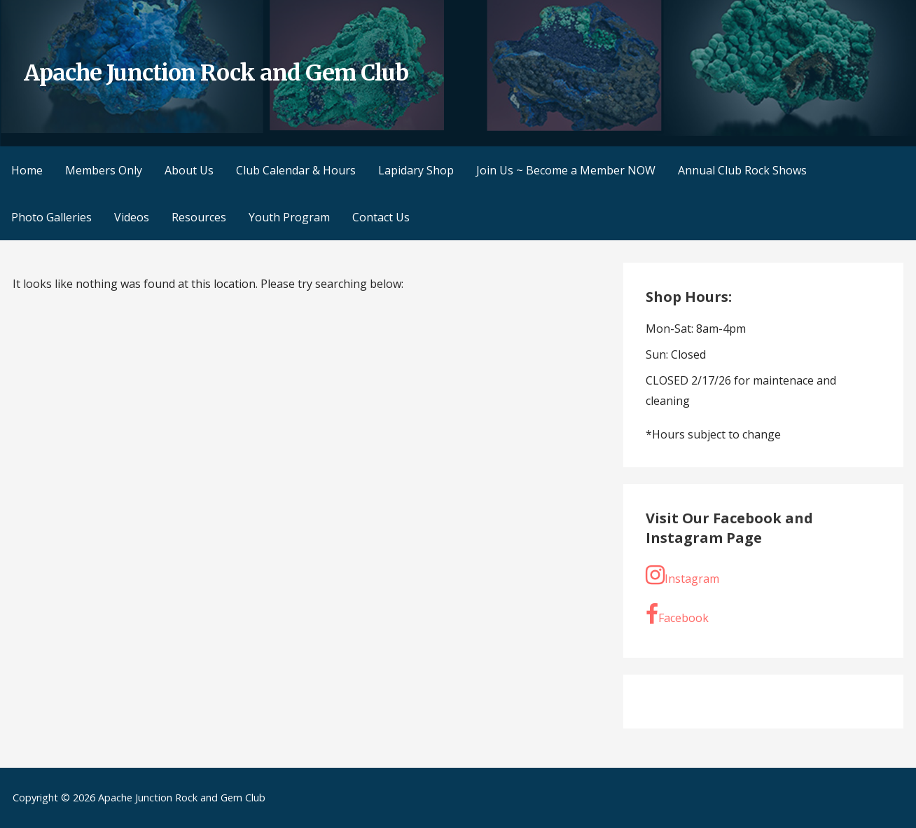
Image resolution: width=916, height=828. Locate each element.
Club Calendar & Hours (296, 170)
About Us (189, 170)
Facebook (677, 614)
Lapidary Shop (416, 170)
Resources (199, 217)
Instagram (682, 575)
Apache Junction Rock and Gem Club (216, 73)
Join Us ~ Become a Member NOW (565, 170)
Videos (131, 217)
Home (27, 170)
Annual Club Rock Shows (742, 170)
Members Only (103, 170)
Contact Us (381, 217)
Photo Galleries (51, 217)
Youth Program (289, 217)
